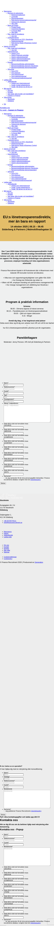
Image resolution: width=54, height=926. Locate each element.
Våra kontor (8, 97)
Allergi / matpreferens (11, 403)
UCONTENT (8, 443)
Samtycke (7, 476)
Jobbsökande (12, 81)
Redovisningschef (17, 41)
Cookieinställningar (10, 557)
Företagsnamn (9, 399)
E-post (6, 391)
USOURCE (7, 425)
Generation (39, 562)
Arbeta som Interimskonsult (20, 83)
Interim (6, 533)
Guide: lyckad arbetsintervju (20, 85)
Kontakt (6, 547)
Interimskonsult (13, 51)
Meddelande (8, 789)
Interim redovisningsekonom (20, 59)
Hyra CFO (14, 71)
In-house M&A (16, 30)
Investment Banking (18, 29)
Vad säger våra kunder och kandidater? (21, 94)
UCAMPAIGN (8, 437)
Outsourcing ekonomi (18, 22)
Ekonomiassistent (17, 18)
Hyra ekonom (15, 73)
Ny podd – (11, 110)
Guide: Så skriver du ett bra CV (21, 87)
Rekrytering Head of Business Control (24, 43)
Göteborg (11, 101)
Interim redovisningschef (19, 57)
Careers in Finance (14, 95)
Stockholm (11, 99)
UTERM (6, 449)
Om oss (10, 90)
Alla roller (14, 23)
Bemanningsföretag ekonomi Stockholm (24, 66)
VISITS (6, 472)
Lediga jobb (8, 80)
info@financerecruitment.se (13, 522)
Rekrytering (8, 11)
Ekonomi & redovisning (15, 13)
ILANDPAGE (8, 466)
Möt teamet (7, 88)
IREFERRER (8, 454)
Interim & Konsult (9, 46)
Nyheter (10, 92)
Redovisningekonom (18, 15)
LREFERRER (8, 460)
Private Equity (16, 27)
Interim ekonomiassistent (19, 60)
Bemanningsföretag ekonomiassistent (24, 67)
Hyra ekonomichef (17, 74)
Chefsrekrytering (13, 37)
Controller (14, 16)
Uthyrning (11, 69)
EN (5, 104)
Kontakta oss (5, 108)
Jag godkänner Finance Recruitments (23, 811)
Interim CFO (15, 53)
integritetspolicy (35, 480)
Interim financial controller (20, 55)
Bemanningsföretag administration (22, 64)
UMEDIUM (7, 431)
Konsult (10, 62)
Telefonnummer (9, 387)
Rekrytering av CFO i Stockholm (22, 39)
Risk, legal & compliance (16, 34)
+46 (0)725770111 (10, 521)
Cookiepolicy (8, 559)
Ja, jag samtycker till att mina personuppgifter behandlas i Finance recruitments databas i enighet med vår (27, 479)
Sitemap (6, 552)
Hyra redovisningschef (18, 76)
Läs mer (14, 36)
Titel (5, 395)
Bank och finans (13, 25)
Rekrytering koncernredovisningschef (23, 20)
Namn (6, 383)
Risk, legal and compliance (17, 48)
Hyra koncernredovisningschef (21, 78)
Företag (7, 777)
